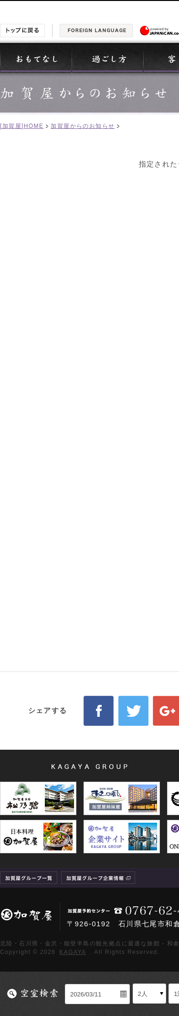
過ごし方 (107, 58)
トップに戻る (22, 30)
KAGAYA (72, 952)
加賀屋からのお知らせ (83, 126)
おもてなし (36, 58)
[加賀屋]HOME (21, 126)
